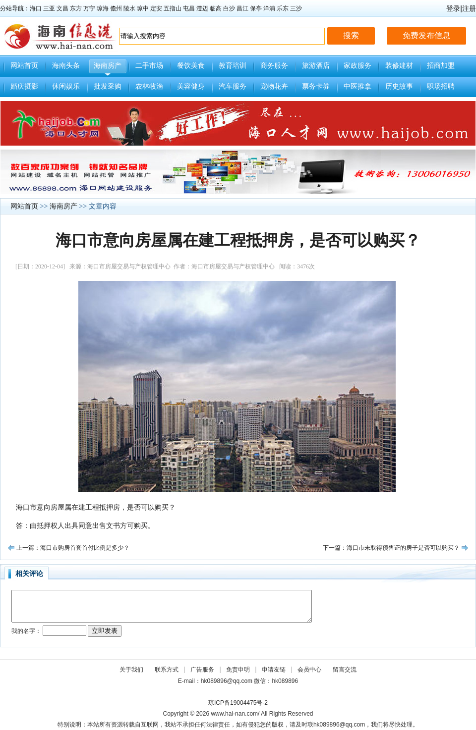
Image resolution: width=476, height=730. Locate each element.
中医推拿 (357, 86)
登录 (453, 8)
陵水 (129, 8)
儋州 (116, 8)
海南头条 (66, 65)
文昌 (62, 8)
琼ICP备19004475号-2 (238, 702)
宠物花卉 (274, 86)
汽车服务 (232, 86)
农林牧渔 (149, 86)
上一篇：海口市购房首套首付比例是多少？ (72, 547)
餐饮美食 (191, 65)
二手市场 (149, 65)
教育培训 (232, 65)
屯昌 (189, 8)
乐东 (283, 8)
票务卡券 (316, 86)
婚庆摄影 (24, 86)
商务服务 (274, 65)
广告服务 (202, 669)
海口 (36, 8)
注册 (469, 8)
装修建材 (399, 65)
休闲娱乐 (66, 86)
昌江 (242, 8)
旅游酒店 (316, 65)
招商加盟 (441, 65)
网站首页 (24, 65)
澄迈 (202, 8)
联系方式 (166, 669)
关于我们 (131, 669)
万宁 (89, 8)
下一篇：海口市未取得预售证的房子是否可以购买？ (391, 547)
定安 (156, 8)
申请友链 (274, 669)
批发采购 (107, 86)
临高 (216, 8)
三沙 (296, 8)
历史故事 (399, 86)
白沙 (229, 8)
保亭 (256, 8)
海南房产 (107, 65)
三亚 (49, 8)
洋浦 (269, 8)
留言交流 (345, 669)
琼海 (103, 8)
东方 (76, 8)
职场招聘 (441, 86)
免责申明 (238, 669)
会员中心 (309, 669)
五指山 (172, 8)
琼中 (143, 8)
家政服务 (357, 65)
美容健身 (191, 86)
